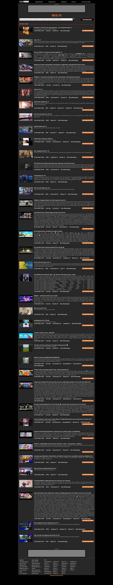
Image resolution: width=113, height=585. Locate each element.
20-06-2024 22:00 (39, 60)
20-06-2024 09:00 (39, 475)
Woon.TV (72, 570)
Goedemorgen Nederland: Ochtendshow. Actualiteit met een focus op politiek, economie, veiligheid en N (63, 456)
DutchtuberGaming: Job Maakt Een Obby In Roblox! (48, 231)
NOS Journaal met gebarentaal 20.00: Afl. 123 (47, 535)
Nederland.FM (39, 2)
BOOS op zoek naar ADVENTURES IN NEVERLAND (46, 357)
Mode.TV (55, 571)
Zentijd (33, 568)
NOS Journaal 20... (36, 570)
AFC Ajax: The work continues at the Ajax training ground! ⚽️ (51, 345)
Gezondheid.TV (67, 364)
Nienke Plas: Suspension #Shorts (43, 139)
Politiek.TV (64, 570)
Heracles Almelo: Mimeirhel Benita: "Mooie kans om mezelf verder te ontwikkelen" (57, 431)
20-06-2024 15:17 (39, 415)
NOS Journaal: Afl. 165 (40, 308)
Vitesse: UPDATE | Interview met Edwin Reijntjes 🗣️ (48, 52)
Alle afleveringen (65, 31)
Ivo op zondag (23, 570)
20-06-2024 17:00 (39, 291)
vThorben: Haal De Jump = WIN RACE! (44, 333)
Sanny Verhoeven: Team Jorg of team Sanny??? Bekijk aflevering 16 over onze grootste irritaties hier (62, 419)
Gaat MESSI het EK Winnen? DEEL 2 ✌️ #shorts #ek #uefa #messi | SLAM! (54, 274)
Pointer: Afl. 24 (38, 89)
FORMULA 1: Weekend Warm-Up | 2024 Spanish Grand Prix (50, 200)
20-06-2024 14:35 (39, 438)
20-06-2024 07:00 (39, 518)
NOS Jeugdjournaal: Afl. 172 (41, 151)
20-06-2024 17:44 (39, 258)
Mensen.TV (66, 142)
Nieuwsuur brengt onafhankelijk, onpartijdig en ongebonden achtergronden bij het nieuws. (59, 65)
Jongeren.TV (54, 157)
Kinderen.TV (63, 529)
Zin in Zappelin (23, 573)
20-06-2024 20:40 (39, 85)
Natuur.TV (64, 561)
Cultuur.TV (46, 565)
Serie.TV (63, 573)
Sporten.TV (56, 60)
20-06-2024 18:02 (39, 208)
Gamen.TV (55, 243)
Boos (21, 571)
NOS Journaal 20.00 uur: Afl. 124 (43, 114)
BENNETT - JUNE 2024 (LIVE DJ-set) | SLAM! (45, 296)
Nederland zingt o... (24, 568)
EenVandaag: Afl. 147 (40, 175)
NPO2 (47, 46)
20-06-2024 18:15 (39, 194)
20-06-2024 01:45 (39, 541)
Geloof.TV (46, 570)
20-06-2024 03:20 (39, 529)
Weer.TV (72, 568)
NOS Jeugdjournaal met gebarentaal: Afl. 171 (46, 523)
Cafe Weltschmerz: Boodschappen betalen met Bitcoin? (50, 212)
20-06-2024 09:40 (39, 462)
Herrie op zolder (23, 567)
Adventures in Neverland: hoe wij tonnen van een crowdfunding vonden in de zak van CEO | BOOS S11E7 (62, 382)
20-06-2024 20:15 (39, 108)
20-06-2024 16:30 (39, 341)
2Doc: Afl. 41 (37, 40)
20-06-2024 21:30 (39, 73)
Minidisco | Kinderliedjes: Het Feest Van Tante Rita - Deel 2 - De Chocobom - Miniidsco (58, 444)
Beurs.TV (55, 227)
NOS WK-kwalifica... (36, 567)
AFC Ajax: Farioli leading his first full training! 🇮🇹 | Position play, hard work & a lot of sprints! (60, 404)
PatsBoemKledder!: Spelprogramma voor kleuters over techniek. (52, 481)
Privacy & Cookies (86, 2)
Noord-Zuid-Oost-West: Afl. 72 (42, 262)
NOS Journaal (23, 563)
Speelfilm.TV (73, 561)
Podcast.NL (64, 2)
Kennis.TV (53, 46)
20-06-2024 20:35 (39, 97)
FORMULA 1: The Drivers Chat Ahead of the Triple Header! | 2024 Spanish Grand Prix (57, 77)
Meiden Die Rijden (36, 563)
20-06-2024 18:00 (39, 227)
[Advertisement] (56, 8)
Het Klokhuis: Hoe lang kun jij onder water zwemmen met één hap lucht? (54, 163)
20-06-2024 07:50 (39, 487)
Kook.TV (55, 566)
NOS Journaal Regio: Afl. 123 (42, 188)
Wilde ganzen (23, 565)
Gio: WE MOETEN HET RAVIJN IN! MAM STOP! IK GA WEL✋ (49, 247)
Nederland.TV (52, 2)
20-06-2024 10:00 (39, 450)
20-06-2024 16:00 (39, 376)
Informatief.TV (55, 97)
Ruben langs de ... (36, 565)
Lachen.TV (55, 568)
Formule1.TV (56, 85)
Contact (73, 2)
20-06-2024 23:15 (39, 31)
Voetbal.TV (55, 31)
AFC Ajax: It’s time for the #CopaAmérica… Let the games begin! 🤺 (53, 28)
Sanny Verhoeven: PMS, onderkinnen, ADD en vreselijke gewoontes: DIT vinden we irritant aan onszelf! (62, 493)
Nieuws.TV (53, 73)
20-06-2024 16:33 (39, 323)
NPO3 (47, 157)
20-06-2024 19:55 (39, 133)
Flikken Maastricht (36, 571)
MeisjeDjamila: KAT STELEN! (41, 320)
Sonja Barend (35, 573)
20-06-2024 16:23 (39, 348)
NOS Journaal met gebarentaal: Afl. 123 (45, 468)
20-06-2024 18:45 (39, 169)
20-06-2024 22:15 (39, 46)
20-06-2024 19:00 (39, 142)
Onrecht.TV (64, 97)
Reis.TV (63, 268)
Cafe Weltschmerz (24, 562)
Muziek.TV (55, 291)
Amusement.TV (57, 142)
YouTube (48, 31)
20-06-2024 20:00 (39, 120)
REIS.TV (56, 16)
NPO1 (47, 108)
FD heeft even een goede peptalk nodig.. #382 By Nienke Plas (51, 370)
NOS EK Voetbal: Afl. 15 (40, 126)
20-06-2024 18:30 (39, 182)
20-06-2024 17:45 (39, 243)
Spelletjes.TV (73, 563)
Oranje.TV (64, 568)
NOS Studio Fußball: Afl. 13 (41, 102)
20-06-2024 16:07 (39, 364)
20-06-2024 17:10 (39, 268)
